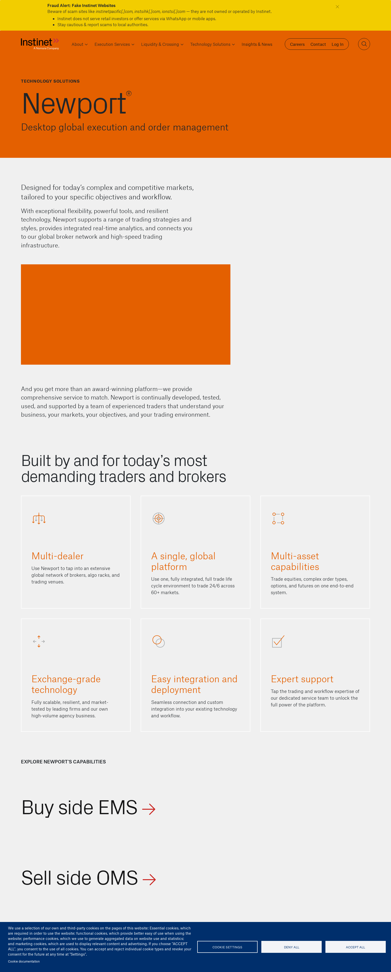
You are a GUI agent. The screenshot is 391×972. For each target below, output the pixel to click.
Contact (318, 44)
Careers (297, 44)
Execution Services (112, 44)
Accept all (355, 947)
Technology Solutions (210, 44)
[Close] (337, 6)
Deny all (291, 947)
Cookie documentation (24, 961)
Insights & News (257, 44)
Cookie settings (227, 947)
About (77, 44)
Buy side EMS (79, 805)
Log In (338, 44)
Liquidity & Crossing (160, 44)
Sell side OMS (79, 875)
